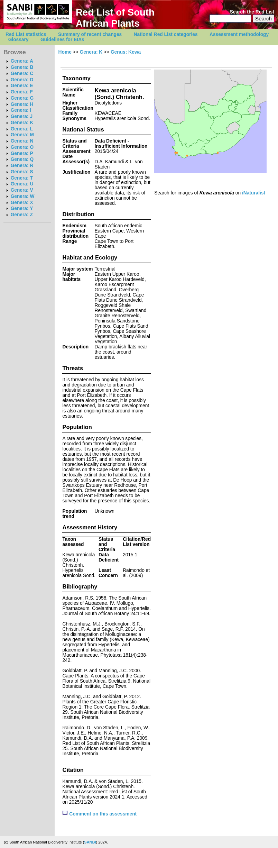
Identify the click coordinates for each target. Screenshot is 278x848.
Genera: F (22, 91)
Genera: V (22, 190)
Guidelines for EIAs (62, 39)
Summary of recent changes (90, 34)
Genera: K (22, 122)
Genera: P (22, 153)
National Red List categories (166, 34)
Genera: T (22, 178)
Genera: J (22, 116)
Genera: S (22, 171)
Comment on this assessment (99, 814)
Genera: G (22, 98)
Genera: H (22, 104)
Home (65, 52)
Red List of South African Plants (115, 18)
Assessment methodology (239, 34)
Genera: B (22, 67)
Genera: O (22, 147)
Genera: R (22, 165)
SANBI (90, 842)
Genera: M (22, 134)
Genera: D (22, 79)
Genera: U (22, 183)
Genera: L (22, 128)
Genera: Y (22, 208)
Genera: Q (22, 159)
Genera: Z (22, 214)
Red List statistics (26, 34)
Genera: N (22, 141)
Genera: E (22, 85)
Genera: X (22, 202)
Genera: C (22, 73)
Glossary (18, 39)
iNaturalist (253, 192)
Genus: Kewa (126, 52)
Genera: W (23, 196)
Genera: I (21, 110)
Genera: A (22, 61)
